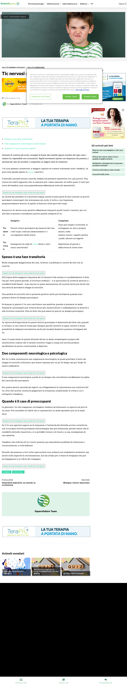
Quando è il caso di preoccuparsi (20, 148)
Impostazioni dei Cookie (40, 96)
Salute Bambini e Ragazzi (18, 17)
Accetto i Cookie (90, 96)
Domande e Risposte (42, 565)
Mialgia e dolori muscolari (76, 482)
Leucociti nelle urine (101, 174)
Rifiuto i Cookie (71, 96)
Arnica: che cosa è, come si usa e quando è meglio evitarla (105, 158)
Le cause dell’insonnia (73, 573)
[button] (122, 4)
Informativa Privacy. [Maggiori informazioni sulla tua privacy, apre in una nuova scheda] (82, 90)
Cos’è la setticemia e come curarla (106, 170)
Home (6, 17)
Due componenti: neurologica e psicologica (25, 143)
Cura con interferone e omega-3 (13, 572)
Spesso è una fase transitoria (18, 139)
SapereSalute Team (18, 104)
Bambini (6, 472)
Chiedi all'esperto (11, 567)
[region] (64, 86)
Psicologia (18, 472)
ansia (31, 172)
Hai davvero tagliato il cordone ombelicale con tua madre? (46, 571)
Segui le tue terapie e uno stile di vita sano (23, 192)
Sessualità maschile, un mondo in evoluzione (19, 483)
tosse (35, 244)
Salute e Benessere (35, 67)
